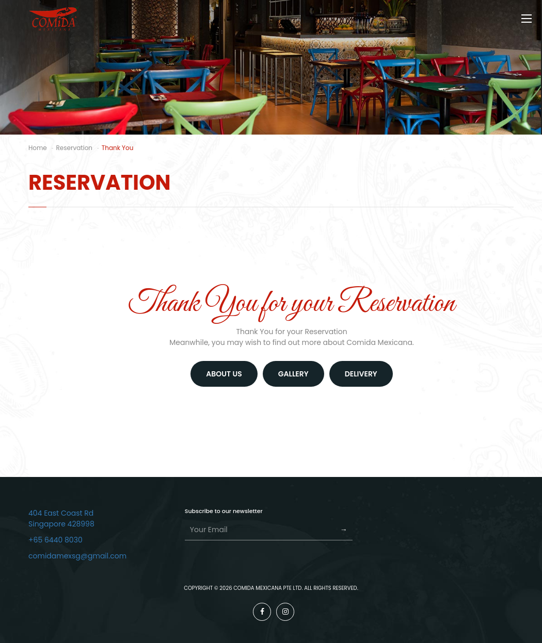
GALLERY (293, 374)
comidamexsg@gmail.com (77, 556)
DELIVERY (361, 374)
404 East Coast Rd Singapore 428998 (61, 518)
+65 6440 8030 (55, 540)
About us (224, 374)
